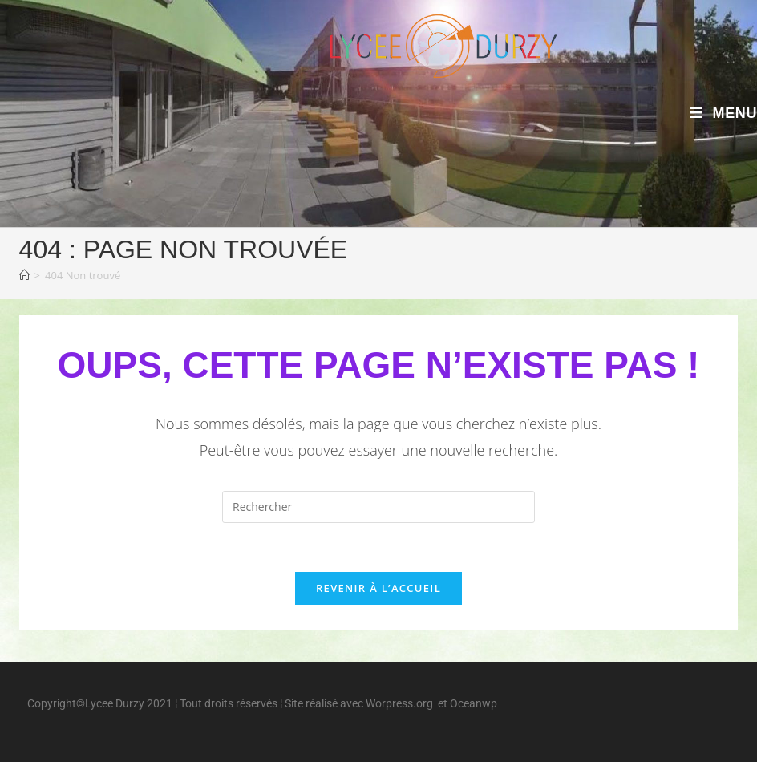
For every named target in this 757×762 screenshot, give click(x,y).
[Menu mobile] (723, 113)
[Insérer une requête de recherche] (378, 507)
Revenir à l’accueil (378, 588)
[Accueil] (24, 275)
